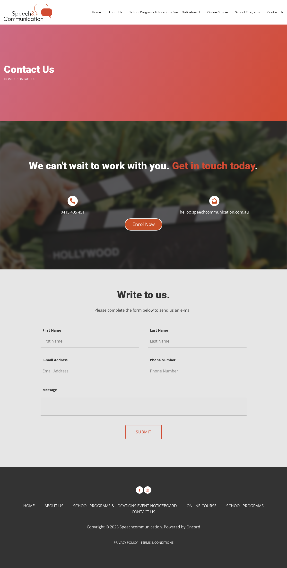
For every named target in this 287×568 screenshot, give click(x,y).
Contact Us (275, 12)
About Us (115, 12)
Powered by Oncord (182, 527)
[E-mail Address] (90, 371)
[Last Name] (197, 341)
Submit (143, 432)
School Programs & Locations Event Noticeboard (165, 12)
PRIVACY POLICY (126, 542)
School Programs (247, 12)
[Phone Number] (197, 371)
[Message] (144, 406)
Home (96, 12)
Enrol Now (143, 221)
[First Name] (90, 341)
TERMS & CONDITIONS (157, 542)
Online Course (217, 12)
